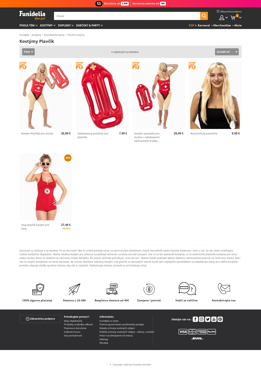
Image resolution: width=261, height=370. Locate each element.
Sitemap (103, 339)
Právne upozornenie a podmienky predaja (121, 324)
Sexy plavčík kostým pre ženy (35, 226)
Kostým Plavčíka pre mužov (37, 133)
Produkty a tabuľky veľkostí (78, 324)
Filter (27, 51)
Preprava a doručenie (75, 328)
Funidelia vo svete (108, 320)
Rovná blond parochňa (203, 133)
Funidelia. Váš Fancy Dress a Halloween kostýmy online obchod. (32, 15)
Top (191, 25)
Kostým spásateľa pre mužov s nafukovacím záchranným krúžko (147, 137)
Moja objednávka (73, 320)
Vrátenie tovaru (72, 331)
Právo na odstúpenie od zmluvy (116, 335)
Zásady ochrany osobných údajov (117, 328)
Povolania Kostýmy (54, 34)
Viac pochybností (73, 335)
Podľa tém (27, 25)
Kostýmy (46, 25)
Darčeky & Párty (88, 25)
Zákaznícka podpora (40, 318)
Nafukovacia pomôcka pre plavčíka (93, 135)
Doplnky (64, 25)
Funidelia (24, 34)
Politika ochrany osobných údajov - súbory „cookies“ (127, 331)
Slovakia (103, 342)
